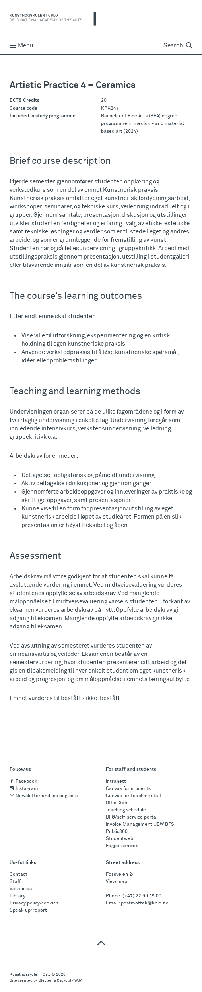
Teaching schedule (126, 810)
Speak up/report (28, 910)
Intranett (116, 781)
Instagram (24, 788)
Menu (21, 45)
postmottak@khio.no (145, 903)
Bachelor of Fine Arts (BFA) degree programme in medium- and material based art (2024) (142, 123)
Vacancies (21, 889)
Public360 (117, 831)
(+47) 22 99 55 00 (141, 896)
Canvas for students (128, 788)
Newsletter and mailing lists (44, 796)
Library (17, 896)
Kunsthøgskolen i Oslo (30, 974)
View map (116, 881)
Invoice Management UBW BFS (140, 824)
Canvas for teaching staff (133, 796)
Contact (18, 874)
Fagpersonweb (122, 846)
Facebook (23, 781)
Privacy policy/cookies (34, 903)
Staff (15, 881)
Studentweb (119, 838)
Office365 (116, 803)
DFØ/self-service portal (131, 817)
